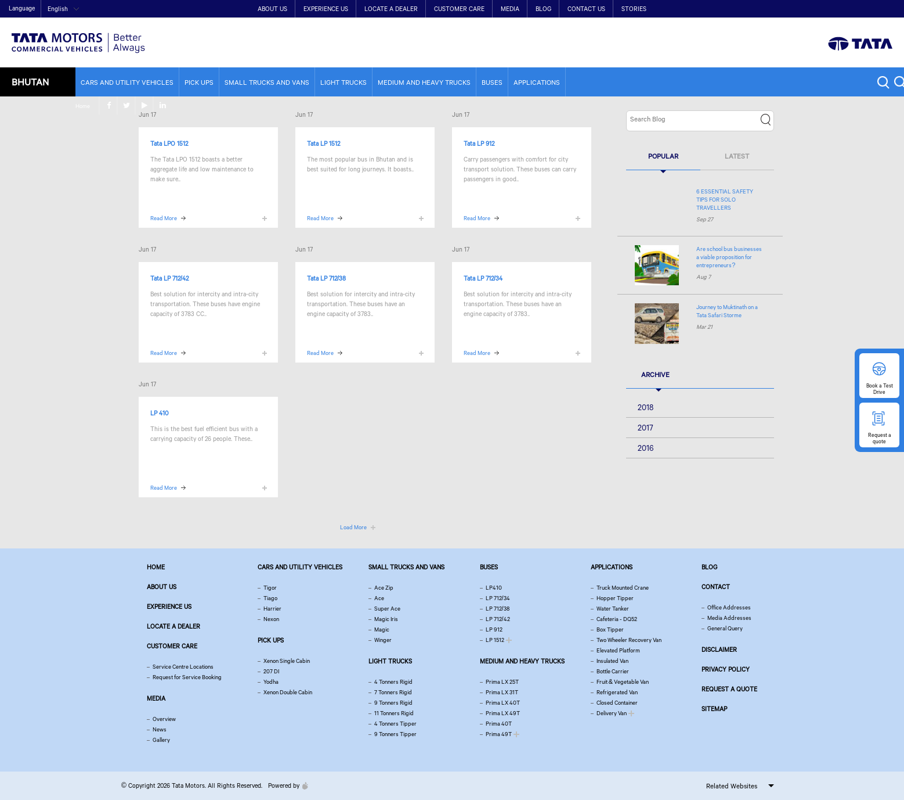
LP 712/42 (498, 619)
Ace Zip (383, 587)
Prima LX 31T (502, 692)
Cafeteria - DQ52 (616, 619)
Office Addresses (729, 607)
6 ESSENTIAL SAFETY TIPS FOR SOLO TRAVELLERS (724, 199)
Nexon (271, 619)
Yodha (271, 682)
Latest (737, 156)
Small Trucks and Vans (267, 82)
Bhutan (30, 82)
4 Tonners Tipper (395, 723)
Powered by (285, 785)
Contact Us (586, 9)
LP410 (494, 587)
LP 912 (494, 629)
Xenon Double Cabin (287, 692)
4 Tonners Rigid (393, 682)
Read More (163, 218)
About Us (272, 9)
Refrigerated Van (617, 692)
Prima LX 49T (503, 713)
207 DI (271, 671)
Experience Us (325, 9)
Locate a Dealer (391, 9)
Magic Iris (386, 619)
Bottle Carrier (612, 671)
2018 (645, 407)
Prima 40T (499, 723)
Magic (381, 629)
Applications (537, 82)
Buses (492, 82)
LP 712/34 (498, 598)
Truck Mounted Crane (622, 587)
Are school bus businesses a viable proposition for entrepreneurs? (729, 257)
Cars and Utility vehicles (127, 82)
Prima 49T (499, 734)
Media (510, 9)
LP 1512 (495, 640)
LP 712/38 (497, 608)
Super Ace (387, 608)
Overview (164, 719)
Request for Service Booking (187, 677)
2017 (645, 427)
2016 (646, 448)
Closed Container (617, 702)
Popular (663, 156)
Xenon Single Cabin (286, 661)
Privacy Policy (725, 669)
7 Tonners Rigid (393, 692)
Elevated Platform (618, 650)
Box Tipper (610, 629)
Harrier (272, 608)
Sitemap (714, 709)
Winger (383, 640)
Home (805, 9)
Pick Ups (199, 82)
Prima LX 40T (503, 702)
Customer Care (459, 9)
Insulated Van (612, 661)
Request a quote (729, 689)
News (160, 729)
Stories (633, 9)
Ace (379, 598)
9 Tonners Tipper (395, 734)
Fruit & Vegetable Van (622, 682)
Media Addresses (729, 618)
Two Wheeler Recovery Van (628, 640)
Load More (353, 527)
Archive (655, 374)
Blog (543, 9)
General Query (725, 628)
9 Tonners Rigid (393, 702)
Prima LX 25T (502, 682)
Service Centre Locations (183, 666)
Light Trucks (343, 82)
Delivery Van (611, 713)
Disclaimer (719, 649)
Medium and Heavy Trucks (424, 82)
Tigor (270, 587)
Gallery (161, 740)
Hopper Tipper (615, 598)
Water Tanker (612, 608)
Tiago (270, 598)
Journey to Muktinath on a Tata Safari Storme (727, 311)
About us (161, 587)
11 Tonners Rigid (394, 713)
